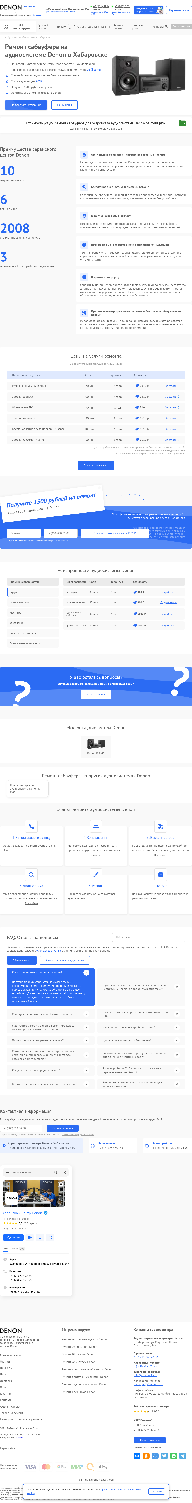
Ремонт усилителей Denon (78, 1362)
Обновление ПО (22, 407)
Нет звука (71, 592)
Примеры (6, 1368)
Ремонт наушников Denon (78, 1392)
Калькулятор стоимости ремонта (21, 1419)
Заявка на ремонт (138, 27)
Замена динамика (23, 418)
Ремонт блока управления (29, 386)
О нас (71, 27)
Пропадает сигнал (76, 625)
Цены (61, 26)
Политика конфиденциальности (96, 1479)
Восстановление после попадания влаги (38, 429)
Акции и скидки (118, 27)
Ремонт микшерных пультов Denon (84, 1339)
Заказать (172, 386)
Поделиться (137, 1456)
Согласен (157, 1491)
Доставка (93, 26)
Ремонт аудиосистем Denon (79, 1346)
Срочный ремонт (43, 27)
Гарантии (106, 26)
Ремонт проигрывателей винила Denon (87, 1369)
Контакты (158, 26)
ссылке (19, 1437)
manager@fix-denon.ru (148, 1384)
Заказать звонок (96, 694)
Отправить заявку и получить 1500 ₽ (115, 533)
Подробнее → (168, 592)
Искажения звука (75, 602)
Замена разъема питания (28, 440)
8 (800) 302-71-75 (145, 1366)
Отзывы (81, 26)
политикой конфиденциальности (52, 540)
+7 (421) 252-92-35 (101, 8)
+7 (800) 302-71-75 (122, 8)
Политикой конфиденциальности (78, 1134)
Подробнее (95, 855)
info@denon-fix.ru (145, 1375)
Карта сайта (7, 1448)
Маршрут (13, 1237)
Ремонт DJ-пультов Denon (78, 1354)
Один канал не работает (74, 614)
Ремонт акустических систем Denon (84, 1384)
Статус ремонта (181, 26)
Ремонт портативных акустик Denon (85, 1377)
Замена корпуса (22, 397)
